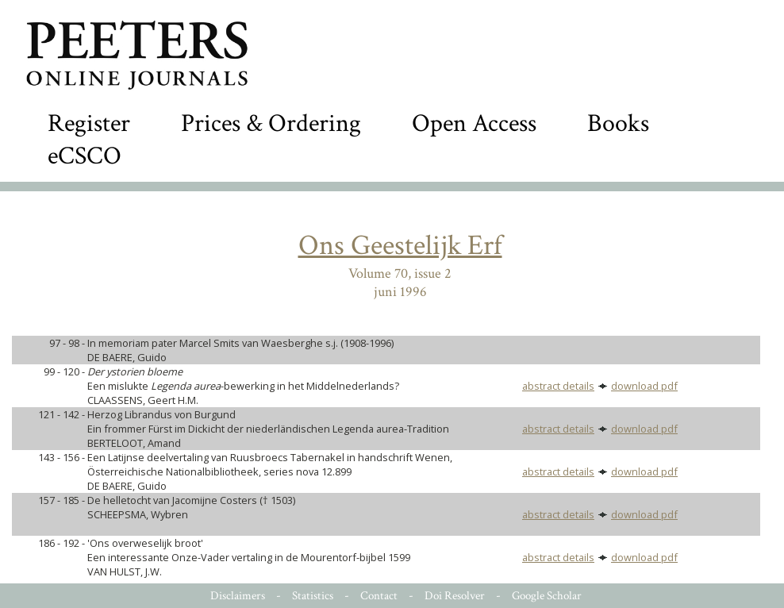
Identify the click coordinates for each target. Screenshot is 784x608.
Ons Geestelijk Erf (400, 245)
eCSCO (84, 156)
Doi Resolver (455, 595)
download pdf (644, 386)
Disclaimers (237, 595)
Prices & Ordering (271, 123)
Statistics (312, 595)
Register (89, 123)
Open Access (474, 123)
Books (618, 123)
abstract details (558, 386)
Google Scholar (547, 595)
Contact (379, 595)
